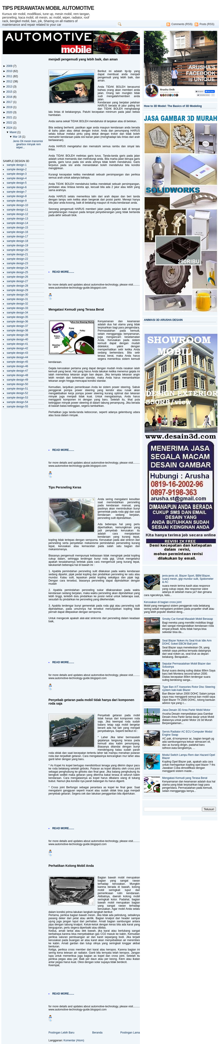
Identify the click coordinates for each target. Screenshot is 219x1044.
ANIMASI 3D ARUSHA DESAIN (163, 320)
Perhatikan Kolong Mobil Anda (71, 865)
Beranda (97, 1032)
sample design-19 (17, 245)
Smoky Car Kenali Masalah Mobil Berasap (187, 618)
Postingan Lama (130, 1032)
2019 (9, 107)
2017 (9, 102)
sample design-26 (17, 276)
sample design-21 (17, 254)
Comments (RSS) (181, 24)
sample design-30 (17, 294)
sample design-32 (17, 303)
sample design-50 (17, 384)
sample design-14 (17, 223)
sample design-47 (17, 370)
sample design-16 (17, 232)
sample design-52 (17, 393)
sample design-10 (17, 205)
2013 (9, 86)
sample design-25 (17, 272)
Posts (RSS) (207, 24)
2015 (9, 91)
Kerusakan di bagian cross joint (162, 602)
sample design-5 (17, 182)
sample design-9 (17, 200)
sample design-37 (17, 326)
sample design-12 (17, 214)
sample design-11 (17, 209)
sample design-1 (17, 164)
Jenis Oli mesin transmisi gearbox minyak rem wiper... (28, 144)
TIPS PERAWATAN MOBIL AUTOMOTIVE (48, 8)
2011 (9, 76)
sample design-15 (17, 227)
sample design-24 (17, 267)
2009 (9, 66)
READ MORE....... (63, 271)
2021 (9, 117)
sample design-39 (17, 335)
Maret (13, 132)
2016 (9, 96)
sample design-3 (17, 173)
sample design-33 (17, 308)
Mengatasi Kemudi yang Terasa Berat (76, 309)
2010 (9, 71)
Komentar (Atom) (73, 1040)
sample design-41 (17, 343)
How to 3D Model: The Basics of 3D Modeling (173, 106)
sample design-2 (17, 169)
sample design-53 (17, 397)
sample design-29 (17, 290)
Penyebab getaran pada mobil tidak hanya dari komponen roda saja (91, 701)
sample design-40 (17, 339)
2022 (9, 122)
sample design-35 (17, 317)
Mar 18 (17, 136)
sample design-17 (17, 236)
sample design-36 (17, 321)
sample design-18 (17, 241)
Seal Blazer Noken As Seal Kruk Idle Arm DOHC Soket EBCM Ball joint (187, 642)
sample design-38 (17, 330)
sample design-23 (17, 263)
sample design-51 (17, 388)
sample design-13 (17, 218)
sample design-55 (17, 406)
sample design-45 (17, 361)
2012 (9, 81)
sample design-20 (17, 249)
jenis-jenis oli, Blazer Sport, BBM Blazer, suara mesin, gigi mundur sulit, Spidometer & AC (188, 579)
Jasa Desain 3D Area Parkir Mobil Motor (186, 710)
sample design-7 (17, 191)
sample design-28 (17, 285)
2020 (9, 112)
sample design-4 (17, 178)
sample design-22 (17, 258)
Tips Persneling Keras (64, 487)
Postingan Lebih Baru (61, 1032)
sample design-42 (17, 348)
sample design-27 (17, 281)
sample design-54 (17, 402)
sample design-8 (17, 196)
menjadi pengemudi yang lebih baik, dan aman (83, 59)
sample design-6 (17, 187)
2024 (9, 127)
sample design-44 (17, 357)
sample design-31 (17, 299)
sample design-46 (17, 366)
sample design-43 (17, 352)
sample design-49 (17, 379)
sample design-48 (17, 375)
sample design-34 (17, 312)
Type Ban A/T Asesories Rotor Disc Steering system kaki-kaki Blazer (188, 688)
